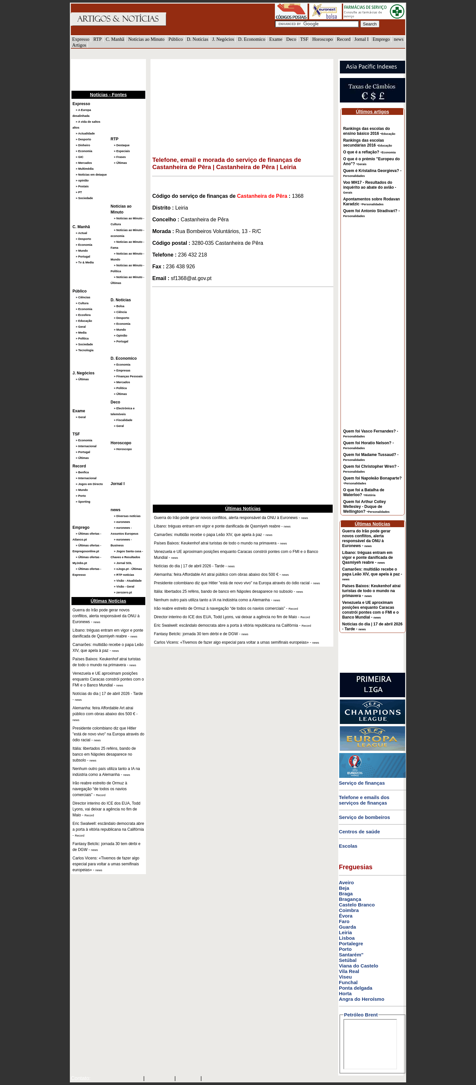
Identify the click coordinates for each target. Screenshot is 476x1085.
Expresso (80, 39)
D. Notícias (197, 39)
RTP (97, 39)
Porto (345, 949)
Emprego (381, 39)
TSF (304, 39)
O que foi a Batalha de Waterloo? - (363, 492)
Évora (346, 916)
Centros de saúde (359, 831)
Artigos (79, 45)
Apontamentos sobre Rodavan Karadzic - (371, 201)
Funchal (348, 982)
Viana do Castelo (358, 965)
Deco (291, 39)
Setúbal (348, 960)
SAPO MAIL (159, 1079)
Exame (275, 39)
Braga (346, 893)
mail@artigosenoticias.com (115, 1079)
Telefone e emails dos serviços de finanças (364, 800)
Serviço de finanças (362, 783)
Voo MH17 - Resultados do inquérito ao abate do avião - (369, 187)
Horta (345, 993)
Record (344, 39)
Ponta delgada (356, 988)
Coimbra (349, 910)
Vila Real (349, 971)
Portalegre (351, 943)
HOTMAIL (189, 1079)
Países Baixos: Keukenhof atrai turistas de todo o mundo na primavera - (371, 591)
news (399, 39)
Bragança (350, 899)
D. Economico (251, 39)
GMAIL (212, 1079)
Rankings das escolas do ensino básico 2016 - (369, 131)
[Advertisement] (103, 74)
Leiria (345, 932)
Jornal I (362, 39)
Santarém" (351, 954)
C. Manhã (115, 39)
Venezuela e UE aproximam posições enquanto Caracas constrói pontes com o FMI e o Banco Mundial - (370, 610)
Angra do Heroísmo (361, 999)
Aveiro (346, 882)
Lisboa (347, 938)
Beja (344, 888)
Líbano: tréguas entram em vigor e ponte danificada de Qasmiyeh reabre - (367, 557)
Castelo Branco (357, 904)
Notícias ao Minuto (146, 39)
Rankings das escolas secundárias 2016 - (367, 143)
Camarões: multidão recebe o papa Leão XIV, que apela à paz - (372, 574)
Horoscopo (322, 39)
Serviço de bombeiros (364, 817)
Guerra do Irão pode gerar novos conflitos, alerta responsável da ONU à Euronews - (366, 538)
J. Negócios (223, 39)
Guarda (347, 927)
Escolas (348, 846)
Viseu (345, 977)
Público (175, 39)
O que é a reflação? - (369, 152)
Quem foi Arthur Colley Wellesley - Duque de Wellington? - (366, 506)
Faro (344, 921)
